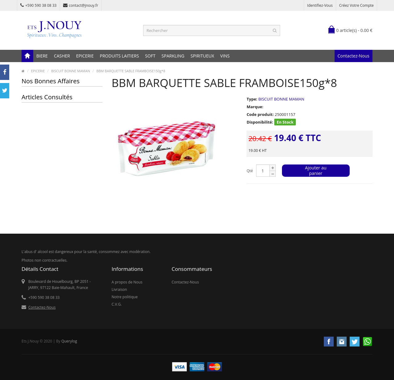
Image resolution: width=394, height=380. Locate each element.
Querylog (69, 341)
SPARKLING (173, 56)
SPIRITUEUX (202, 56)
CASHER (62, 56)
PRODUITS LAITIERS (119, 56)
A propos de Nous (127, 282)
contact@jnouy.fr (80, 5)
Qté (250, 170)
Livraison (119, 289)
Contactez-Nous (353, 56)
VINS (225, 56)
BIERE (42, 56)
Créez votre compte (356, 5)
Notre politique (125, 296)
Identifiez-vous (320, 5)
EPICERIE (85, 56)
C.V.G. (117, 304)
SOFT (150, 56)
